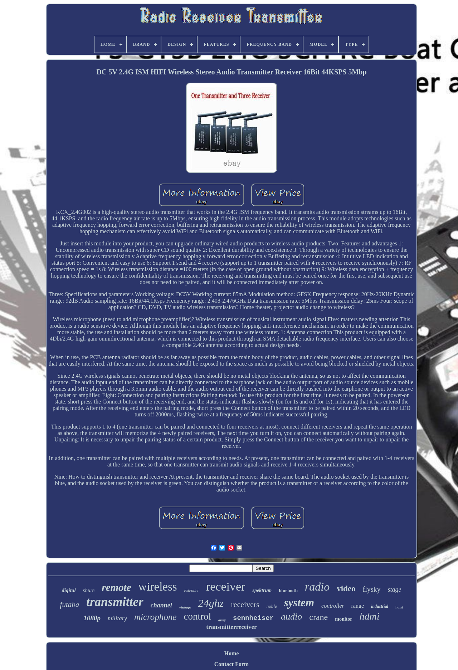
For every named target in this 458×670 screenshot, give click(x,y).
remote (116, 587)
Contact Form (231, 664)
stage (394, 589)
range (357, 606)
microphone (155, 617)
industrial (379, 606)
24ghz (211, 603)
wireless (157, 586)
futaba (69, 604)
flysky (372, 589)
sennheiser (253, 618)
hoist (399, 607)
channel (161, 605)
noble (272, 606)
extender (191, 590)
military (117, 618)
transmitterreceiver (231, 626)
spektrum (262, 590)
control (197, 616)
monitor (343, 619)
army (222, 620)
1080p (92, 618)
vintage (185, 607)
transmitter (114, 602)
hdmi (369, 616)
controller (332, 606)
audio (291, 616)
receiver (225, 586)
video (346, 588)
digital (68, 590)
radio (317, 586)
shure (89, 590)
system (299, 602)
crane (318, 617)
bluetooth (288, 590)
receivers (245, 604)
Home (231, 653)
